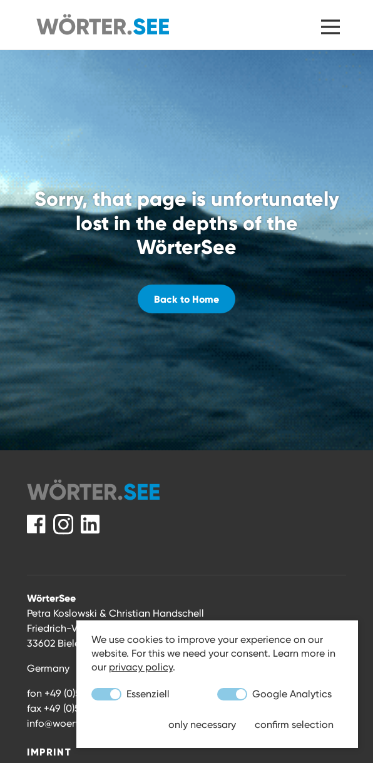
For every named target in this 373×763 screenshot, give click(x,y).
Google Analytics (274, 694)
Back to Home (186, 299)
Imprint (49, 751)
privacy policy (141, 667)
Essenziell (130, 694)
